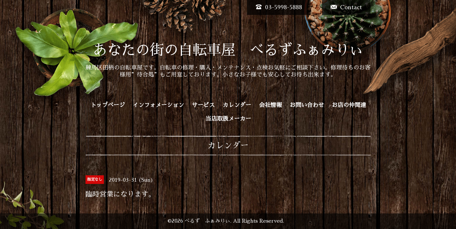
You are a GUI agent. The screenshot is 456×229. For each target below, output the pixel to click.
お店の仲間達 (349, 105)
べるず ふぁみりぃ (207, 221)
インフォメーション (158, 105)
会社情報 (270, 105)
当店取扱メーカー (228, 119)
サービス (203, 105)
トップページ (108, 105)
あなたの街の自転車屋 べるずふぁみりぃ (228, 50)
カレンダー (237, 105)
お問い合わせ (307, 105)
